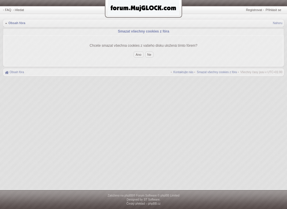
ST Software (151, 199)
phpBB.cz (154, 203)
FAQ (8, 10)
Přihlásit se (273, 10)
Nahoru (277, 23)
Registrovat (254, 10)
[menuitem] (217, 72)
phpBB (128, 195)
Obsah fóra (16, 23)
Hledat (19, 10)
